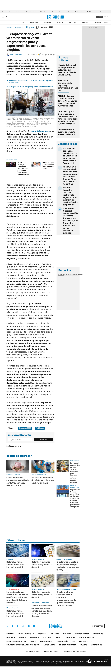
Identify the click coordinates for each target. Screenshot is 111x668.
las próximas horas (40, 131)
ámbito (9, 28)
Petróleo (52, 12)
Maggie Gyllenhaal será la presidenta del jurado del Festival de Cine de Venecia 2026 (67, 70)
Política (60, 22)
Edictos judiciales (67, 645)
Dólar (22, 22)
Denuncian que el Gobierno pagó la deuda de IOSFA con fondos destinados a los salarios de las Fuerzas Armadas (67, 117)
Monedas (61, 274)
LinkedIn (23, 626)
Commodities (73, 274)
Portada (10, 634)
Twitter (7, 626)
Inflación (42, 12)
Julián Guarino (17, 55)
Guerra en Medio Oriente (75, 12)
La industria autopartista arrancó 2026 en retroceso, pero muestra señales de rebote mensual (75, 472)
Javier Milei (99, 12)
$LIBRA (89, 12)
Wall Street (40, 428)
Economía (34, 22)
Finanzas (47, 22)
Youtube (28, 626)
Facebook (12, 626)
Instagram (17, 626)
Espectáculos (46, 641)
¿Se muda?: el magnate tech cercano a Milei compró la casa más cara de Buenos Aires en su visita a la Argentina (70, 175)
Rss (73, 641)
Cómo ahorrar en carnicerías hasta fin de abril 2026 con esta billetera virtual (17, 481)
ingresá (106, 16)
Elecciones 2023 (30, 27)
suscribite (99, 16)
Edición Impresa (86, 637)
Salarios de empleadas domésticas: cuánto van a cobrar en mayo (42, 480)
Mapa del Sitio (85, 641)
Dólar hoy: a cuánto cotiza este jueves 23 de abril (41, 565)
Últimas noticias (26, 634)
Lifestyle (34, 637)
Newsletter (106, 22)
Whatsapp (34, 626)
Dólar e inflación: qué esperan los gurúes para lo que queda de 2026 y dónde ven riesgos (41, 611)
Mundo (59, 637)
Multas (83, 645)
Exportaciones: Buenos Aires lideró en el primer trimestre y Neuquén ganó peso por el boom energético (76, 498)
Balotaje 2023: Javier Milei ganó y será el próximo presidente (30, 87)
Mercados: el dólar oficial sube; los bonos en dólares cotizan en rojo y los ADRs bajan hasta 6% (17, 597)
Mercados (98, 634)
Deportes (70, 637)
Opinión (85, 22)
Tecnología (62, 641)
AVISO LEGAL (49, 645)
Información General (16, 641)
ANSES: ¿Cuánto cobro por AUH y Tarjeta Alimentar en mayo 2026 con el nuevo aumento (67, 101)
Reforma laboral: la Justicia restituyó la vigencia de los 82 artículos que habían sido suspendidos (70, 196)
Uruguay (98, 22)
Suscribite (43, 439)
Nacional (47, 637)
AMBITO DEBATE (75, 652)
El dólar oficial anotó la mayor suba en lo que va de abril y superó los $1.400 (68, 566)
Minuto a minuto (13, 589)
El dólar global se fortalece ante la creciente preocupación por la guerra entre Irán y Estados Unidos (66, 599)
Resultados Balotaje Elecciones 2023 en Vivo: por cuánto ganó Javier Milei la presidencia (24, 169)
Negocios (72, 22)
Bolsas (66, 274)
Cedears (80, 274)
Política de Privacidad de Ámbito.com (23, 645)
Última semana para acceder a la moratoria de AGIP (48, 166)
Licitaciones (96, 645)
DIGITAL (33, 652)
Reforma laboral (31, 12)
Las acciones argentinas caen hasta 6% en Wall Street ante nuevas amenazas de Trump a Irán (70, 155)
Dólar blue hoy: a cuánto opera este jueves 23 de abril (66, 132)
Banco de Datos (82, 634)
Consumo (61, 12)
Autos (33, 641)
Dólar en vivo (18, 12)
